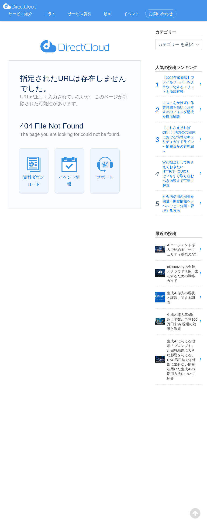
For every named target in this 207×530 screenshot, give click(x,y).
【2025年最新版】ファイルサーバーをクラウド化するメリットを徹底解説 (178, 85)
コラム (50, 14)
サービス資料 (80, 14)
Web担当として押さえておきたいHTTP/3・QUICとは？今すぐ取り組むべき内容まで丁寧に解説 (178, 173)
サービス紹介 (20, 14)
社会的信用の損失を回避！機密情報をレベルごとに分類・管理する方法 (178, 203)
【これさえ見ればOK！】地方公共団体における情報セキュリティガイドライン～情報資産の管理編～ (178, 139)
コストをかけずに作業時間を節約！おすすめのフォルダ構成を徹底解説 (178, 110)
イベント (131, 14)
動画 (107, 14)
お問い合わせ (161, 14)
